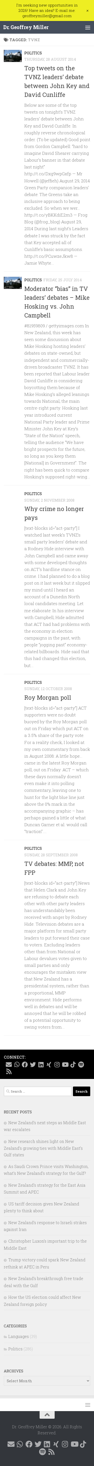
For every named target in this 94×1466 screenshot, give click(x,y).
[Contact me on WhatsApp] (17, 1064)
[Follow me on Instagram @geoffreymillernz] (57, 1064)
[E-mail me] (9, 1064)
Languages (18, 1336)
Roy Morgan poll (47, 697)
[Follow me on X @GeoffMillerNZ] (33, 1064)
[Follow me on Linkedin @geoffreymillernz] (41, 1064)
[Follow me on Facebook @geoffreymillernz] (25, 1064)
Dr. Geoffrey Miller (26, 27)
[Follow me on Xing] (49, 1064)
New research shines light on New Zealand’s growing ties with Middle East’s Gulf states (43, 1148)
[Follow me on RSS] (9, 1071)
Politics (33, 52)
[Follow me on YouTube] (65, 1064)
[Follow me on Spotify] (81, 1064)
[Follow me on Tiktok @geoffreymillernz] (73, 1064)
